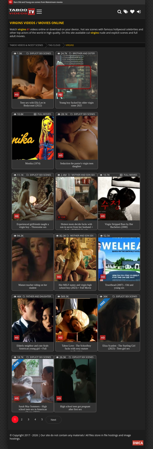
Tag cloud (54, 45)
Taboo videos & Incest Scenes (26, 45)
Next (53, 419)
